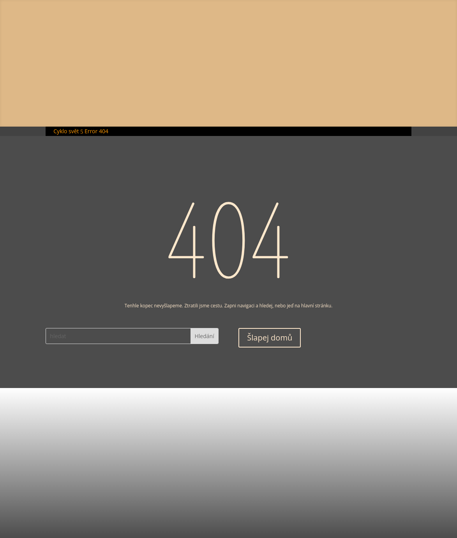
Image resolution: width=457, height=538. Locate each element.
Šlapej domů (269, 337)
